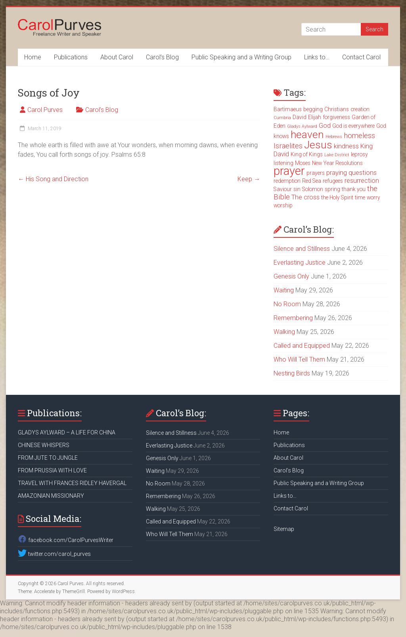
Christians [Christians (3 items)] (336, 109)
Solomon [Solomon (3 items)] (312, 189)
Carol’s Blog (162, 57)
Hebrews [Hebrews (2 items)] (334, 136)
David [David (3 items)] (299, 117)
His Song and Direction (53, 179)
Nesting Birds (292, 373)
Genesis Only (291, 276)
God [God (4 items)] (325, 125)
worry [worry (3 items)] (373, 197)
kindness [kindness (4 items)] (346, 146)
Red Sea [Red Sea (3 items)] (311, 181)
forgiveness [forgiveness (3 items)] (336, 117)
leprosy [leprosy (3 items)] (359, 154)
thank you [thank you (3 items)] (354, 189)
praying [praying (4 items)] (336, 172)
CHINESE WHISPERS (43, 445)
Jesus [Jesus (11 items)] (318, 145)
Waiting (284, 290)
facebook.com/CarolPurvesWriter (65, 540)
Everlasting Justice (300, 262)
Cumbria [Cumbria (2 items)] (282, 117)
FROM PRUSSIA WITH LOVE (52, 470)
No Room (287, 304)
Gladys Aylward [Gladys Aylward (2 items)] (302, 126)
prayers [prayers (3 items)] (315, 173)
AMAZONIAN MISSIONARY (51, 496)
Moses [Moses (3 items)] (302, 163)
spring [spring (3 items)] (332, 189)
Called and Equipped (302, 345)
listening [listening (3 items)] (283, 163)
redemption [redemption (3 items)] (287, 181)
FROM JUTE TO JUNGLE (48, 458)
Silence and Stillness (302, 248)
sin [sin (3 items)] (297, 189)
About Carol (116, 57)
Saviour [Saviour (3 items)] (283, 189)
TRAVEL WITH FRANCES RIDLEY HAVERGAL (72, 483)
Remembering (293, 318)
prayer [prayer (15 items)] (289, 171)
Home (32, 57)
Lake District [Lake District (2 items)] (336, 154)
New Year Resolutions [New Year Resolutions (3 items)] (337, 163)
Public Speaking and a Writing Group (241, 57)
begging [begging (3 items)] (313, 109)
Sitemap (284, 529)
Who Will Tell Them (299, 359)
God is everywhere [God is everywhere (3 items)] (353, 126)
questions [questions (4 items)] (363, 172)
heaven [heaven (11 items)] (307, 134)
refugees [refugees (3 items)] (333, 181)
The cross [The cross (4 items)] (305, 197)
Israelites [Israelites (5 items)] (288, 146)
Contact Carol (361, 57)
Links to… (316, 57)
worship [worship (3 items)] (283, 205)
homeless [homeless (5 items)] (359, 135)
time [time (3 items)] (360, 197)
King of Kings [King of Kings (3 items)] (307, 154)
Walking (284, 332)
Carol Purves (45, 110)
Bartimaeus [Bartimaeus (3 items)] (288, 109)
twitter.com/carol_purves (54, 554)
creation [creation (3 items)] (360, 109)
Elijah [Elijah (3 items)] (314, 117)
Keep (248, 179)
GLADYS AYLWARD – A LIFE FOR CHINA (66, 432)
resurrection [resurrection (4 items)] (362, 180)
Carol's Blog (101, 110)
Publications (71, 57)
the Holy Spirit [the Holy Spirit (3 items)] (337, 197)
